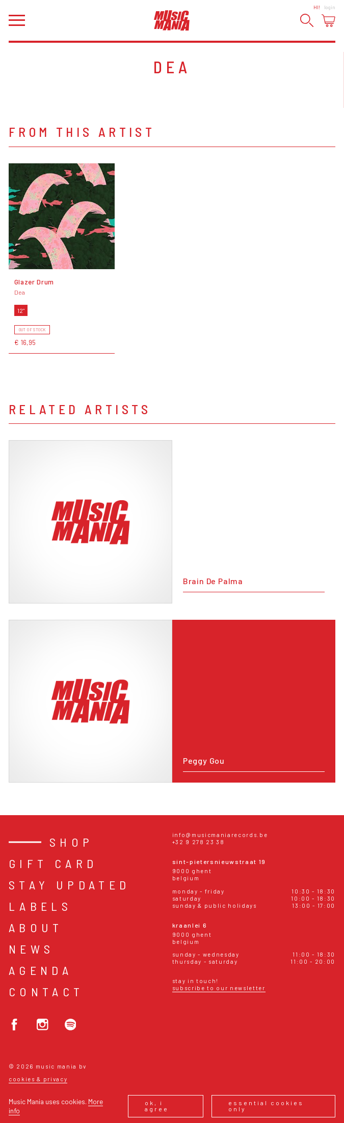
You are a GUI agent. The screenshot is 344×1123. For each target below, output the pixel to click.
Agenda (40, 970)
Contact (46, 991)
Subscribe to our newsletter (219, 988)
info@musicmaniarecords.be (220, 834)
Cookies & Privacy (38, 1079)
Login (329, 7)
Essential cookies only (266, 1105)
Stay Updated (69, 884)
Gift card (53, 863)
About (36, 927)
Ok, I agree (157, 1105)
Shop (71, 841)
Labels (40, 906)
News (32, 948)
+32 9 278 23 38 (198, 842)
